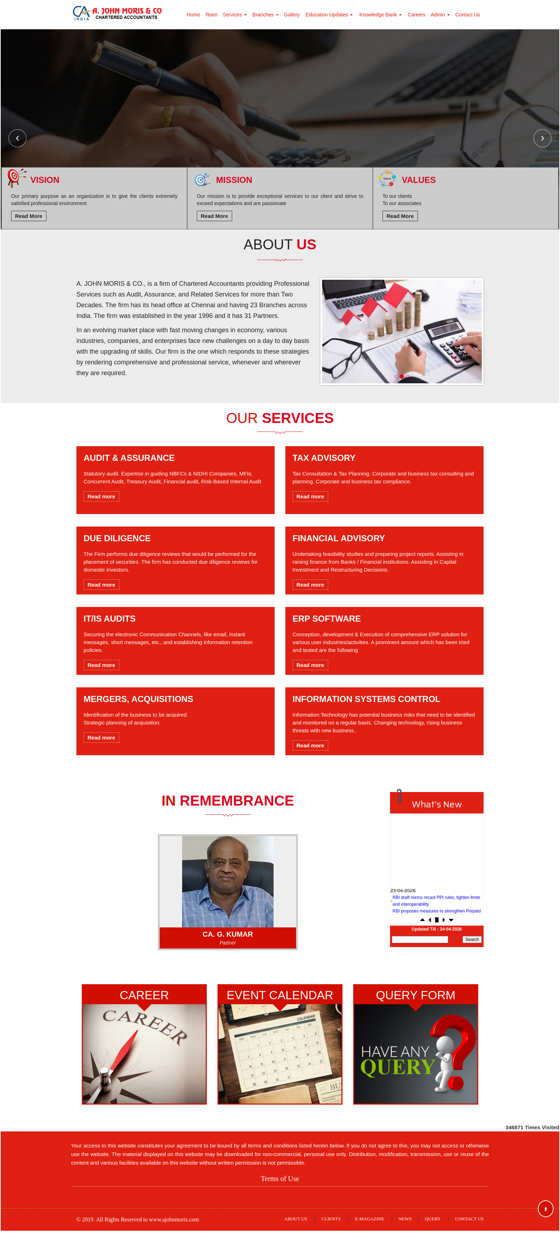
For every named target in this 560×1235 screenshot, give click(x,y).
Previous (17, 138)
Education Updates (329, 15)
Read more (101, 496)
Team (211, 15)
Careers (416, 15)
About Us (295, 1222)
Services (235, 15)
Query (433, 1222)
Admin (440, 15)
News (405, 1222)
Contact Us (467, 15)
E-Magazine (369, 1222)
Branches (265, 15)
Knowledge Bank (380, 15)
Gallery (292, 15)
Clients (330, 1222)
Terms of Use (280, 1182)
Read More (28, 216)
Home (193, 15)
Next (542, 138)
